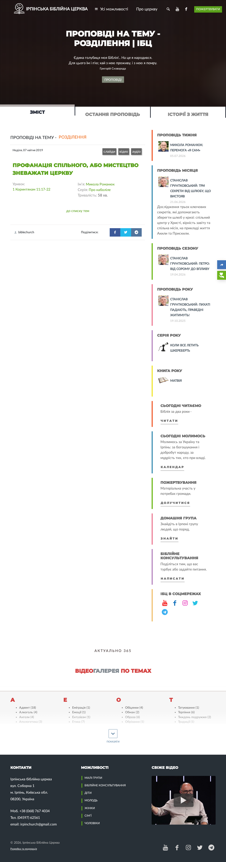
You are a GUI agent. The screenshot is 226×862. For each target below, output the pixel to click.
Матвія (176, 380)
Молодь (91, 800)
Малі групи (93, 778)
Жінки (90, 808)
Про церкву (146, 9)
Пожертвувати (208, 9)
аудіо (136, 151)
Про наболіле (100, 190)
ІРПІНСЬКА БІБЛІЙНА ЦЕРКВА (57, 9)
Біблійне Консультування (105, 785)
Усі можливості (111, 9)
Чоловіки (92, 823)
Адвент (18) (27, 707)
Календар (172, 467)
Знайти (169, 538)
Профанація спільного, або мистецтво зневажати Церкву (75, 169)
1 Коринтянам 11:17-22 (31, 189)
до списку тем (77, 211)
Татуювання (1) (188, 707)
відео (123, 151)
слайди (109, 151)
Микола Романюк (100, 184)
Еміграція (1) (81, 707)
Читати (169, 420)
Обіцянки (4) (134, 707)
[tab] (37, 110)
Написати (173, 578)
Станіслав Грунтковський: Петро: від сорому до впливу (190, 264)
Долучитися (175, 503)
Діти (88, 793)
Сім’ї (88, 815)
